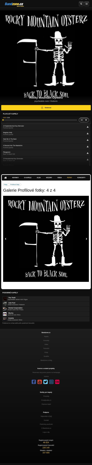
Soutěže (46, 356)
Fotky (69, 177)
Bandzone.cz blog (46, 360)
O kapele (27, 177)
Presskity (46, 396)
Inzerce (46, 376)
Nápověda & (46, 416)
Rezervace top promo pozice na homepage (46, 372)
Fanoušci (46, 348)
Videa (59, 177)
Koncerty (81, 177)
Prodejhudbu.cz (46, 400)
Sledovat (46, 107)
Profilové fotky (14, 184)
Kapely (46, 336)
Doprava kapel (46, 404)
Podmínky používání (46, 424)
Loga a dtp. (46, 432)
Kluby (46, 352)
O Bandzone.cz (46, 428)
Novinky (15, 177)
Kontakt (46, 420)
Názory (49, 177)
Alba (39, 177)
